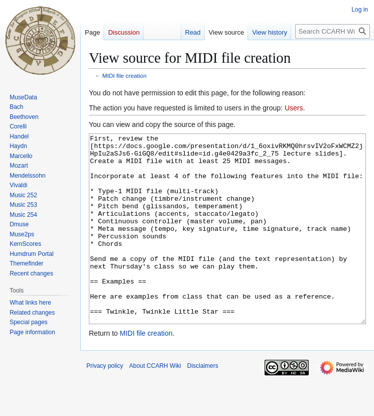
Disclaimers (202, 403)
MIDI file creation (124, 75)
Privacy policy (104, 403)
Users (294, 108)
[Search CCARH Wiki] (332, 31)
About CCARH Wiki (155, 403)
